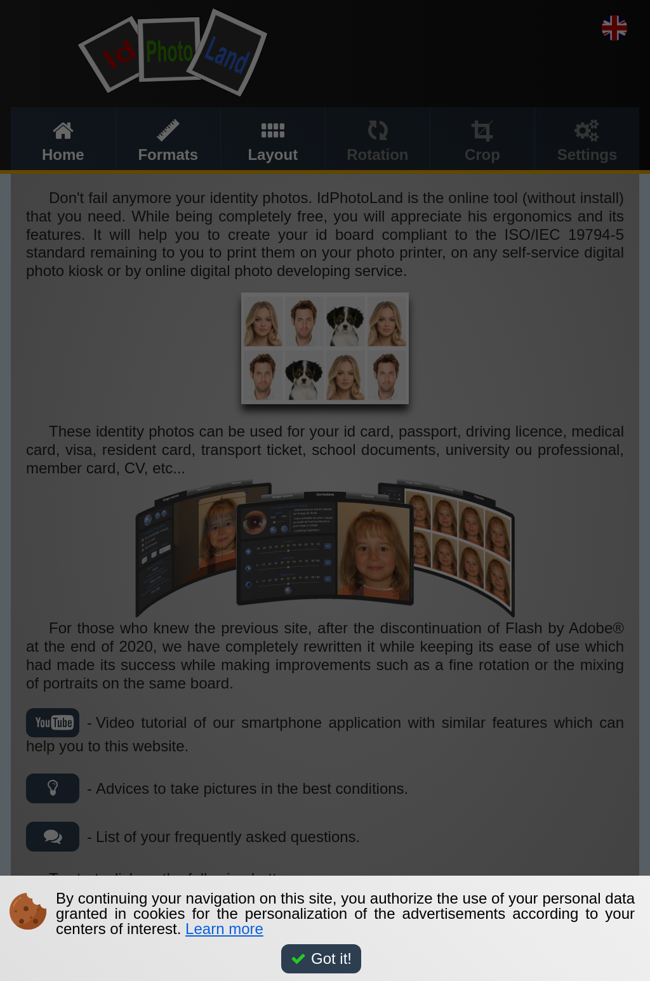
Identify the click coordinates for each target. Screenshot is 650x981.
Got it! (321, 958)
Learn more (224, 928)
